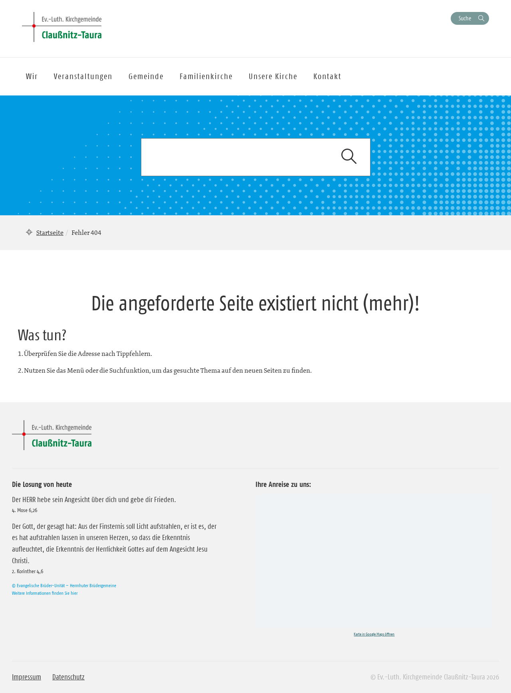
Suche (465, 18)
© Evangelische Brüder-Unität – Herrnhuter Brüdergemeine (64, 585)
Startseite (49, 232)
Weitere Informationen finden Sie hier (44, 593)
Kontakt (327, 76)
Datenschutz (68, 677)
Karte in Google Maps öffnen (374, 634)
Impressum (26, 677)
